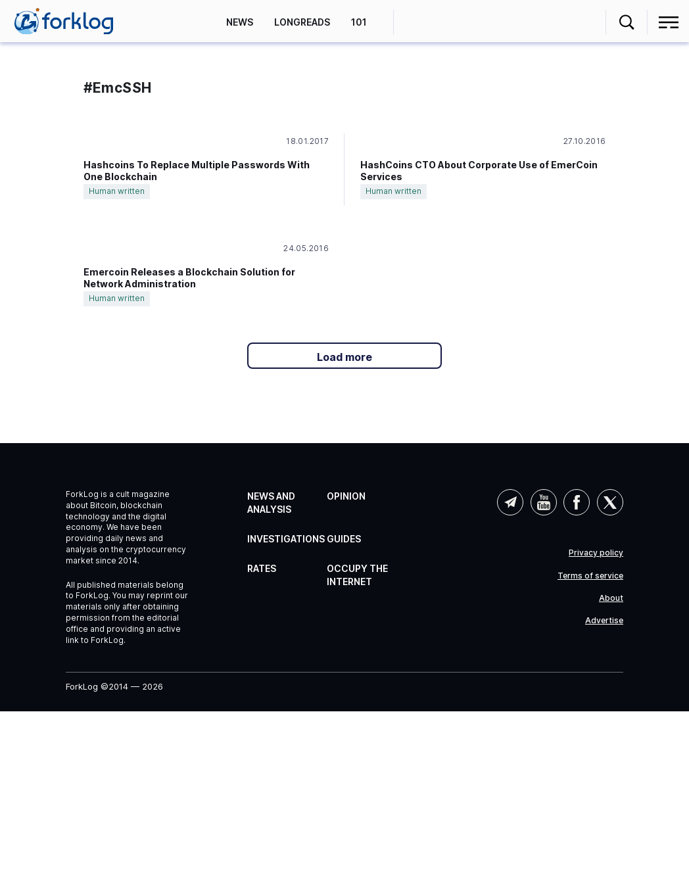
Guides (344, 538)
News (239, 22)
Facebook (576, 502)
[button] (627, 22)
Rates (261, 568)
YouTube (544, 502)
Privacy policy (596, 552)
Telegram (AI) (510, 502)
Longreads (302, 22)
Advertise (604, 620)
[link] (63, 21)
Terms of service (590, 576)
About (611, 598)
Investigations (286, 538)
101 (359, 22)
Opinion (346, 496)
